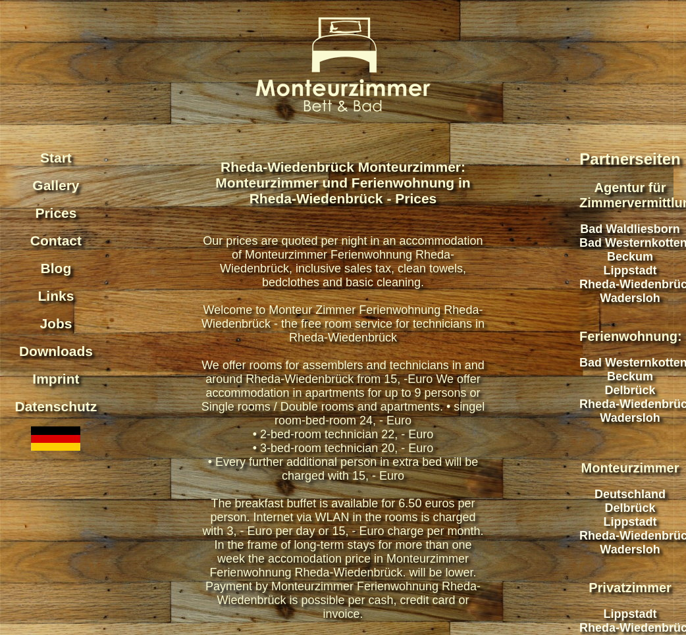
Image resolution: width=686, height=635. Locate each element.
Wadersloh (630, 298)
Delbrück (630, 390)
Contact (56, 240)
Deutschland (630, 494)
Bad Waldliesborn (629, 229)
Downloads (56, 351)
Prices (55, 212)
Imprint (55, 378)
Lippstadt (630, 270)
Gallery (55, 185)
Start (56, 157)
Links (56, 295)
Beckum (630, 256)
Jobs (56, 323)
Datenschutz (56, 406)
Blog (56, 268)
